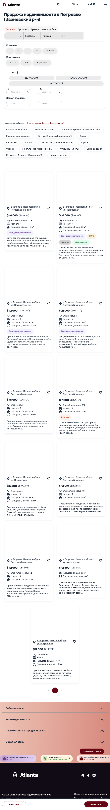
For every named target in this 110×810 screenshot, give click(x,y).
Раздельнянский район (18, 136)
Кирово (29, 142)
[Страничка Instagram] (93, 4)
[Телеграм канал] (88, 4)
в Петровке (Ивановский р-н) (25, 207)
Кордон (85, 142)
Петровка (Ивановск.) (22, 210)
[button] (10, 51)
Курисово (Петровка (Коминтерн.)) (24, 155)
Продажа (22, 29)
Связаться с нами (92, 751)
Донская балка (94, 149)
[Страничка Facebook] (91, 4)
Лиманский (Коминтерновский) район (81, 129)
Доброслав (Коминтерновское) (57, 142)
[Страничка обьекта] (8, 209)
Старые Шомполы (69, 149)
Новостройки (48, 29)
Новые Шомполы (58, 155)
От (9, 89)
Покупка (10, 29)
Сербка (10, 149)
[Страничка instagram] (94, 776)
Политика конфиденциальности (91, 794)
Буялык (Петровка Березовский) (55, 136)
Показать (96, 804)
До (41, 89)
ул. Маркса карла (72, 562)
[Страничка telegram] (82, 776)
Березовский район (16, 129)
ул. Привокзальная (21, 305)
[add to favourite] (58, 4)
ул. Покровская (71, 210)
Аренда (34, 29)
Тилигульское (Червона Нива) (37, 149)
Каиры (83, 136)
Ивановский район (44, 129)
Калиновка (11, 142)
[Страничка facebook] (88, 776)
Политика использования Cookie (91, 798)
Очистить (14, 804)
